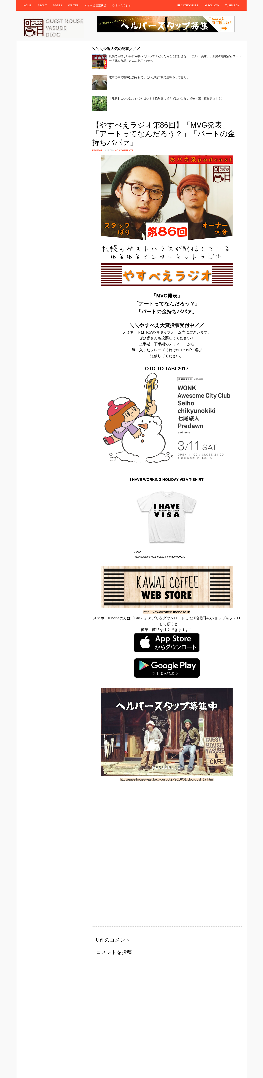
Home (27, 5)
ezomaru (98, 150)
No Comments (124, 150)
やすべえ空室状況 (95, 5)
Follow (211, 5)
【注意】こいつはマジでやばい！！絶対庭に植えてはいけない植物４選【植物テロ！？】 (166, 98)
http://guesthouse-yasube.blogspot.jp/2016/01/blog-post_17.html (166, 779)
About (42, 5)
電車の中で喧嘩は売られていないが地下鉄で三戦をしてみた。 (149, 77)
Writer (73, 5)
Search (232, 5)
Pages (57, 5)
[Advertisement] (167, 117)
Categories (188, 5)
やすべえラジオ (121, 5)
